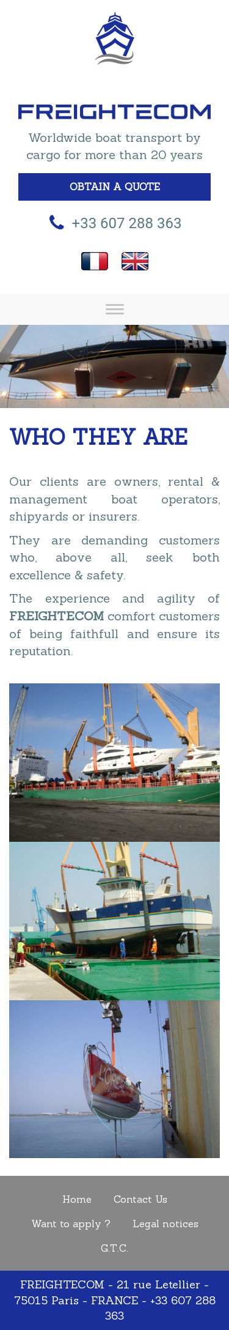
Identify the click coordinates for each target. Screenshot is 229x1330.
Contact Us (140, 1199)
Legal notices (165, 1223)
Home (77, 1199)
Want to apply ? (71, 1223)
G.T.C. (114, 1248)
